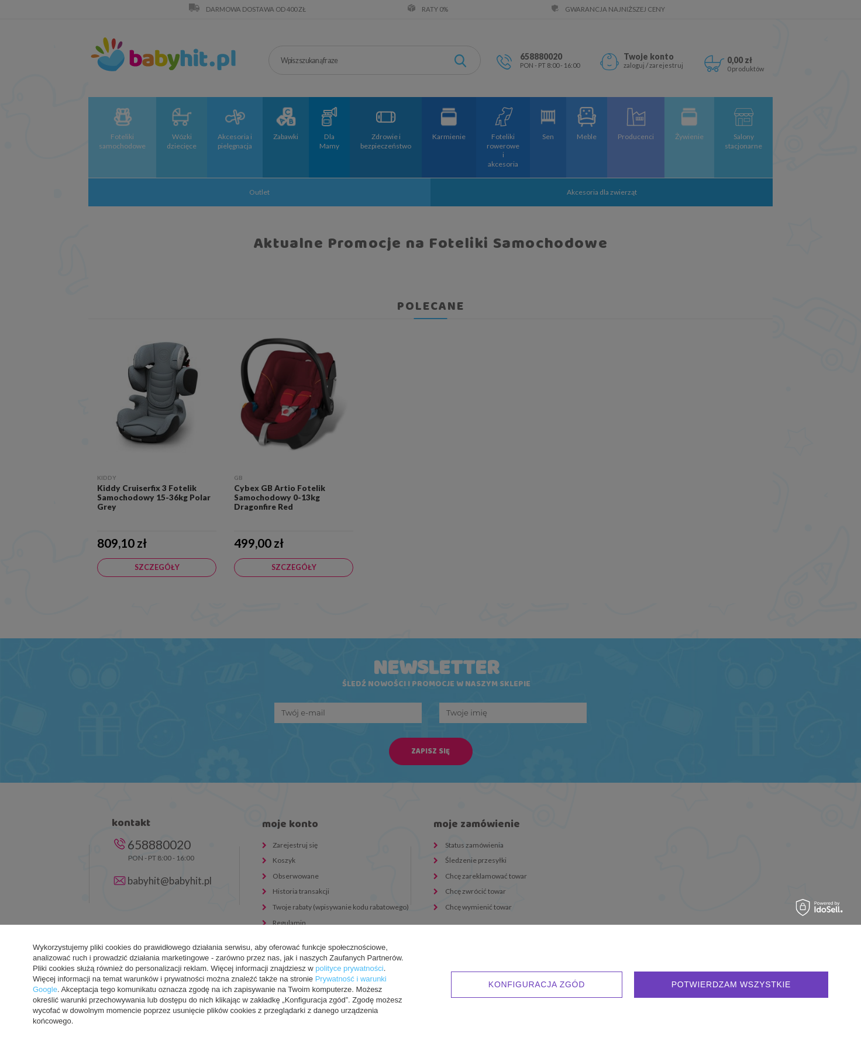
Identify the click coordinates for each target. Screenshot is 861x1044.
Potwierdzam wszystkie (731, 984)
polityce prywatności (349, 968)
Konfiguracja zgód (536, 984)
